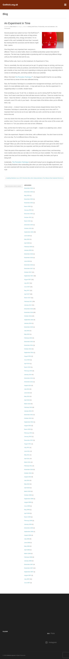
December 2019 (28, 254)
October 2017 (28, 272)
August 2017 (27, 279)
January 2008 (28, 560)
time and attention (50, 26)
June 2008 (27, 542)
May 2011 (27, 454)
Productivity (41, 26)
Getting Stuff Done (32, 26)
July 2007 (26, 579)
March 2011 (27, 462)
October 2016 (28, 316)
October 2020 (28, 228)
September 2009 (28, 498)
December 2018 (28, 265)
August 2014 (27, 356)
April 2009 (27, 513)
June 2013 (27, 392)
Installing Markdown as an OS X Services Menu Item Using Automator (24, 178)
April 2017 (27, 294)
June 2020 (27, 235)
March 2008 (27, 553)
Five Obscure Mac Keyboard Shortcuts (53, 178)
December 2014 (28, 341)
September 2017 (28, 275)
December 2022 (28, 199)
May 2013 (27, 396)
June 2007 (27, 582)
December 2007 (28, 564)
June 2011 (27, 451)
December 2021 (28, 213)
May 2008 (27, 546)
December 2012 (28, 414)
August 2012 (27, 425)
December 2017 (28, 268)
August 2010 (27, 476)
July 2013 (26, 389)
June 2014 (27, 360)
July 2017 (26, 283)
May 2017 (27, 290)
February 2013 (28, 407)
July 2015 (26, 330)
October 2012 (28, 418)
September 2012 (28, 422)
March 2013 (27, 403)
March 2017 (27, 297)
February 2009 (28, 520)
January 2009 (28, 524)
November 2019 (28, 257)
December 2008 (28, 528)
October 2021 (28, 217)
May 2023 (27, 195)
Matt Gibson (13, 26)
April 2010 (27, 487)
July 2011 (26, 447)
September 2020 (28, 232)
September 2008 (28, 531)
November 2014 (28, 345)
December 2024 (28, 188)
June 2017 (27, 286)
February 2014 (28, 370)
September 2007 (28, 571)
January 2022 (28, 210)
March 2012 (27, 429)
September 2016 (28, 319)
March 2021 (27, 221)
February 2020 (28, 246)
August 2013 (27, 385)
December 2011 (28, 440)
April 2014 (27, 363)
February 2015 (28, 338)
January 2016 (28, 323)
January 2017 (28, 305)
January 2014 (28, 374)
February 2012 (28, 433)
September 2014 (28, 352)
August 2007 (27, 575)
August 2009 (27, 502)
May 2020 (27, 239)
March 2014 (27, 367)
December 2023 (28, 191)
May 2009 (27, 509)
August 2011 (27, 444)
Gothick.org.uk (10, 4)
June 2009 (27, 506)
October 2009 (28, 495)
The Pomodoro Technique (23, 77)
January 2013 (28, 411)
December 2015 (28, 327)
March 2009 (27, 517)
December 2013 (28, 378)
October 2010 (28, 473)
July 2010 (26, 480)
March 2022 (27, 206)
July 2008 (26, 539)
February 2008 (28, 557)
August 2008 (27, 535)
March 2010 (27, 491)
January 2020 (28, 250)
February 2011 (28, 465)
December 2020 (28, 224)
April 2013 (27, 400)
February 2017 (28, 301)
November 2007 (28, 568)
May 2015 (27, 334)
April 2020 (27, 243)
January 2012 (28, 436)
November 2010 (28, 469)
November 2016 (28, 312)
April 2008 (27, 549)
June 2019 (27, 261)
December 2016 (28, 308)
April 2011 (27, 458)
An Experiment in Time (17, 23)
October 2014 (28, 349)
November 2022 (28, 202)
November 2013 (28, 381)
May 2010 (27, 484)
